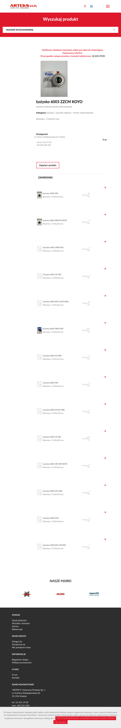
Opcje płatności (19, 620)
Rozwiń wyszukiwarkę (60, 29)
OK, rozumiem (60, 722)
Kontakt (15, 677)
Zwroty (15, 626)
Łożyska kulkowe (63, 112)
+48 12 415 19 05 (44, 142)
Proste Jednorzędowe (83, 112)
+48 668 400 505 (43, 145)
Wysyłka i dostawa (21, 623)
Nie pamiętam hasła (21, 647)
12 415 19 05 (98, 56)
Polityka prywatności (22, 662)
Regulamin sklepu (20, 659)
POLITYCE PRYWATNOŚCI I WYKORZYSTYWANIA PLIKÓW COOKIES (86, 718)
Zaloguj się (17, 641)
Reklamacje (17, 629)
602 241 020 (23, 705)
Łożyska (50, 112)
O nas (15, 674)
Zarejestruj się (18, 644)
